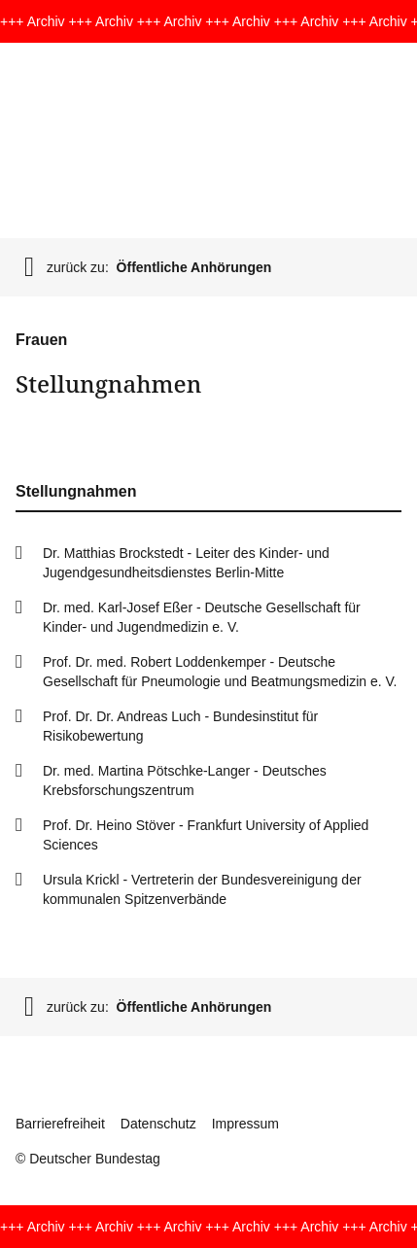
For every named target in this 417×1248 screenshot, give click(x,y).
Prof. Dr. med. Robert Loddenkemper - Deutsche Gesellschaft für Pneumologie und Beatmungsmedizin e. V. (220, 671)
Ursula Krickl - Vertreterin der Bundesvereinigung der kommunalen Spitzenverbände (202, 889)
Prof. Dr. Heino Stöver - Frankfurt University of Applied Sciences (205, 834)
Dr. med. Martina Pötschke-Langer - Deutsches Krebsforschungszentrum (185, 780)
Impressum (245, 1123)
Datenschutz (158, 1123)
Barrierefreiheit (60, 1123)
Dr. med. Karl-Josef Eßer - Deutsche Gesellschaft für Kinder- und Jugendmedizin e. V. (202, 617)
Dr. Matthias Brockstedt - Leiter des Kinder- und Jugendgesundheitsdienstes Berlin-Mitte (186, 562)
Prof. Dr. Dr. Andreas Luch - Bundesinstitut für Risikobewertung (180, 726)
